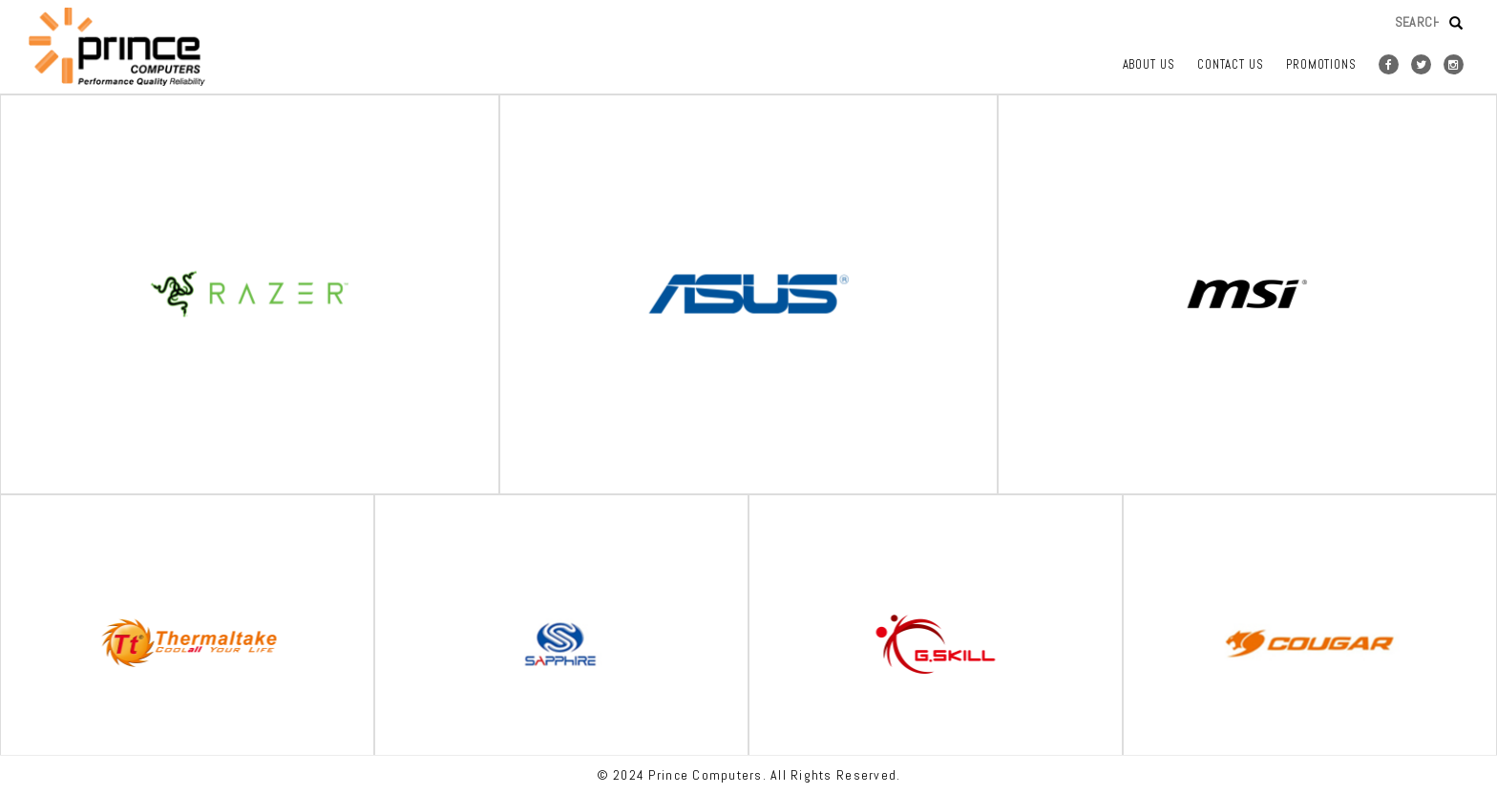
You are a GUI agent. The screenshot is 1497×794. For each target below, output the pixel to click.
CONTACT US (1230, 64)
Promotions (1321, 64)
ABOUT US (1149, 64)
